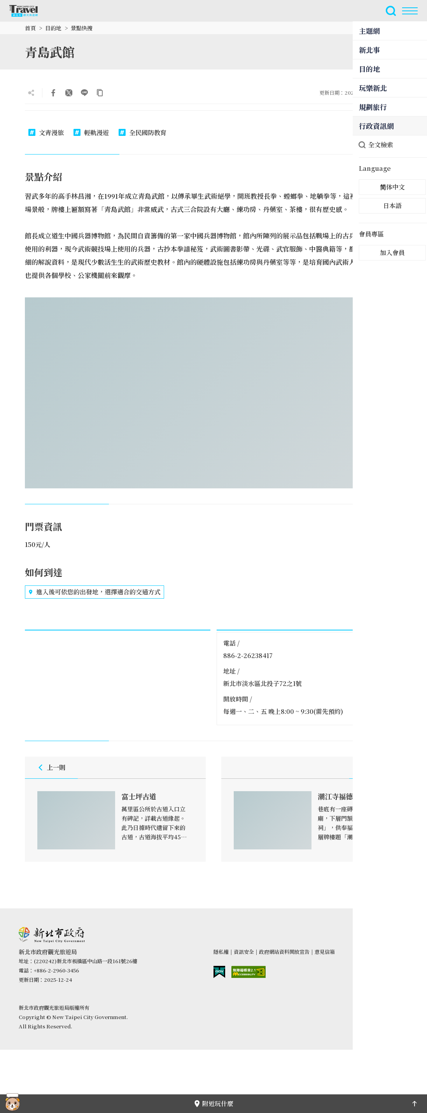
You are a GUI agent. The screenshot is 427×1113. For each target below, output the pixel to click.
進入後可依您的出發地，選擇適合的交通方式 (94, 592)
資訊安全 (244, 951)
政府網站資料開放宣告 (284, 951)
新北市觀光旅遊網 (28, 11)
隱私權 (221, 951)
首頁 (30, 28)
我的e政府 (219, 972)
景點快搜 (82, 28)
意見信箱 (325, 951)
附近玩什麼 (213, 1103)
